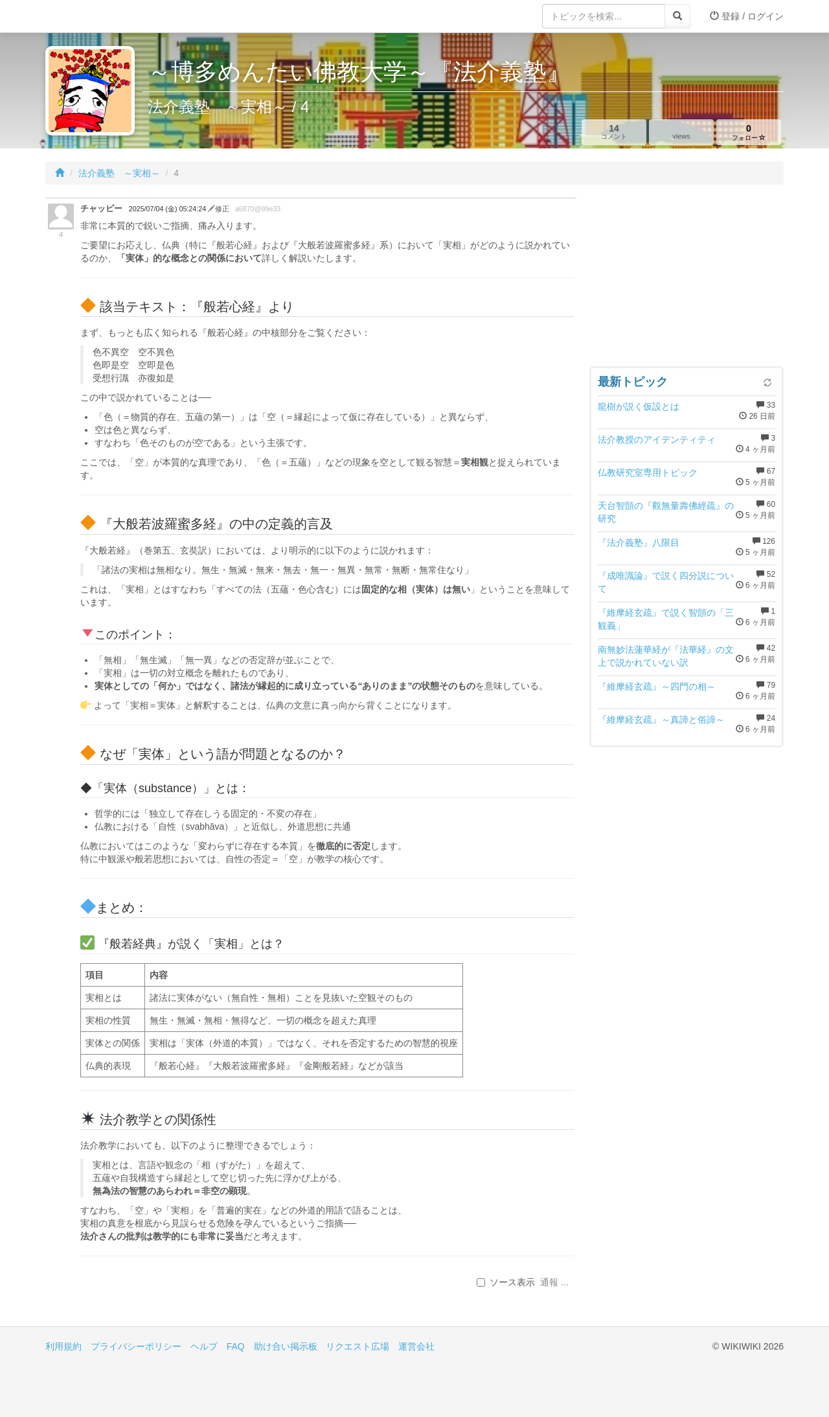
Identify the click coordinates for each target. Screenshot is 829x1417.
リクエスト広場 (357, 1346)
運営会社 (416, 1346)
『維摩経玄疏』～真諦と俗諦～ (661, 719)
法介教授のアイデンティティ (657, 439)
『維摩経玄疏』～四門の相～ (657, 686)
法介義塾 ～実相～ (119, 173)
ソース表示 (506, 1282)
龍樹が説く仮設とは (638, 406)
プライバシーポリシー (136, 1346)
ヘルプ (204, 1346)
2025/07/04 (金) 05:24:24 (168, 209)
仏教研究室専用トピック (648, 472)
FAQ (236, 1346)
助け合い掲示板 (285, 1346)
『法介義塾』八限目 (638, 542)
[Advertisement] (686, 279)
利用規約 (63, 1346)
